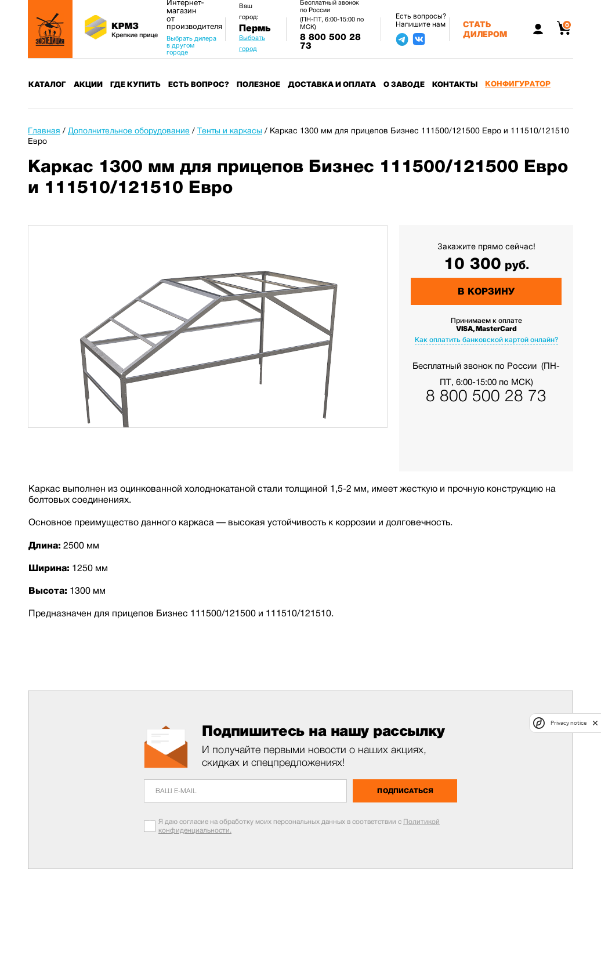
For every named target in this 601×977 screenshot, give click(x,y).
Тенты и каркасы (229, 130)
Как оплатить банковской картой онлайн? (486, 339)
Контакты (454, 84)
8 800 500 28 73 (330, 41)
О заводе (404, 84)
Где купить (135, 84)
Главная (44, 130)
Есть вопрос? (198, 84)
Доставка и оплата (332, 84)
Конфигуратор (518, 83)
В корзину (486, 291)
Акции (88, 84)
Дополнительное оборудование (129, 130)
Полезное (258, 84)
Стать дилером (485, 29)
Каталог (47, 84)
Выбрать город (252, 43)
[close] (595, 723)
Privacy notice (568, 723)
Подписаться (405, 791)
